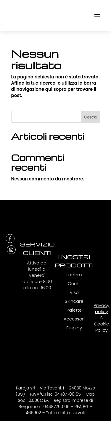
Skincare (74, 301)
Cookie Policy (101, 327)
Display (74, 328)
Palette (74, 310)
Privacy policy (101, 308)
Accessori (74, 319)
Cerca (90, 117)
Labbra (74, 275)
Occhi (74, 283)
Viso (74, 292)
